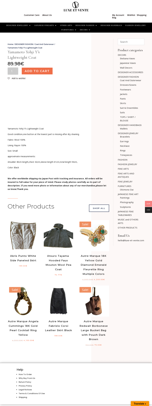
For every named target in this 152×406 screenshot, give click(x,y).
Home (10, 44)
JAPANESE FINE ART (128, 194)
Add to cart (37, 71)
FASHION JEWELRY (127, 164)
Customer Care (31, 15)
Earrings (124, 141)
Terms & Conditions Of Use (32, 393)
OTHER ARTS (66, 25)
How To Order (25, 374)
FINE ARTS (123, 168)
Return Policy (25, 382)
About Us (47, 15)
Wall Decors (126, 67)
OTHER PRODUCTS (127, 227)
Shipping (23, 397)
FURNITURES (67, 30)
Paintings (125, 197)
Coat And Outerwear (44, 44)
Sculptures (125, 206)
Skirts (123, 103)
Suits (122, 112)
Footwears (125, 89)
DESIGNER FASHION (84, 25)
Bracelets (125, 136)
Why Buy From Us (27, 378)
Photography (127, 202)
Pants (123, 98)
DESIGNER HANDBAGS (111, 25)
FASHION (122, 159)
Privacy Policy (25, 385)
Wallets (124, 128)
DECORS (122, 54)
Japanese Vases (128, 62)
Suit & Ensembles (129, 107)
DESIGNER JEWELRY (128, 133)
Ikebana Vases (127, 58)
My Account (118, 15)
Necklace (125, 145)
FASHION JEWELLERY (135, 25)
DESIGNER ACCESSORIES (130, 72)
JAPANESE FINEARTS (44, 25)
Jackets (123, 94)
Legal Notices (25, 389)
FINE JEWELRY (125, 181)
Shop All (99, 208)
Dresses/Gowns (128, 84)
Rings (123, 150)
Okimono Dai (126, 189)
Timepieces (126, 154)
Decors (84, 30)
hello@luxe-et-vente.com (131, 240)
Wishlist (131, 15)
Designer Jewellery (17, 25)
